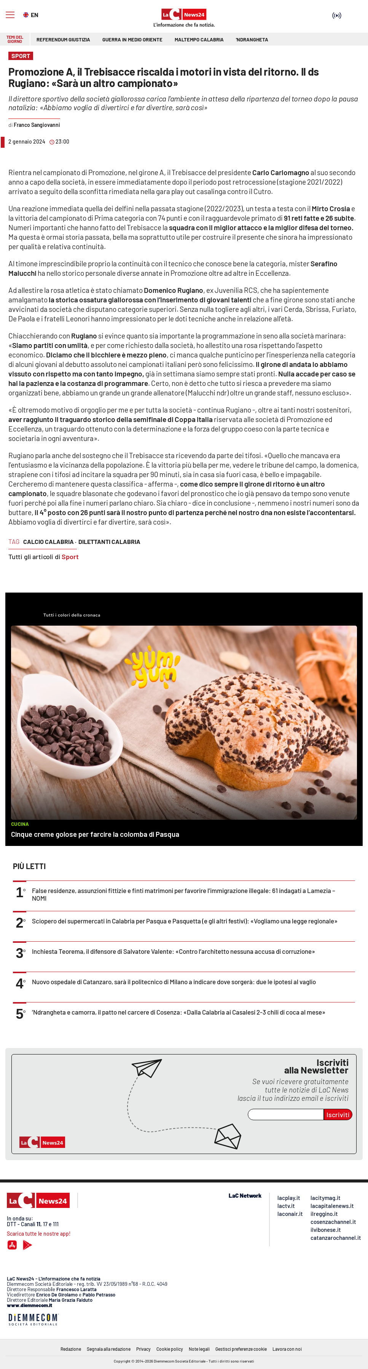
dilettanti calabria (109, 541)
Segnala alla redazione (109, 1349)
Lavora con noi (287, 1349)
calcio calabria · (49, 541)
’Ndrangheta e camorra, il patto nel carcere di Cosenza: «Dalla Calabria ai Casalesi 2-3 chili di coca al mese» (178, 1012)
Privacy (143, 1349)
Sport (70, 556)
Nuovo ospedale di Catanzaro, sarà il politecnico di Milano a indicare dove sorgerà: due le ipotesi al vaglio (174, 981)
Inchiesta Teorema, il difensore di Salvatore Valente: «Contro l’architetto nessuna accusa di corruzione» (173, 951)
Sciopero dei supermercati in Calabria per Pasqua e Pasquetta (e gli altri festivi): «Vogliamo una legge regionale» (185, 921)
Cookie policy (169, 1349)
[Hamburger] (10, 15)
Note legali (199, 1349)
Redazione (71, 1349)
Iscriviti (338, 1114)
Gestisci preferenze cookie (241, 1349)
